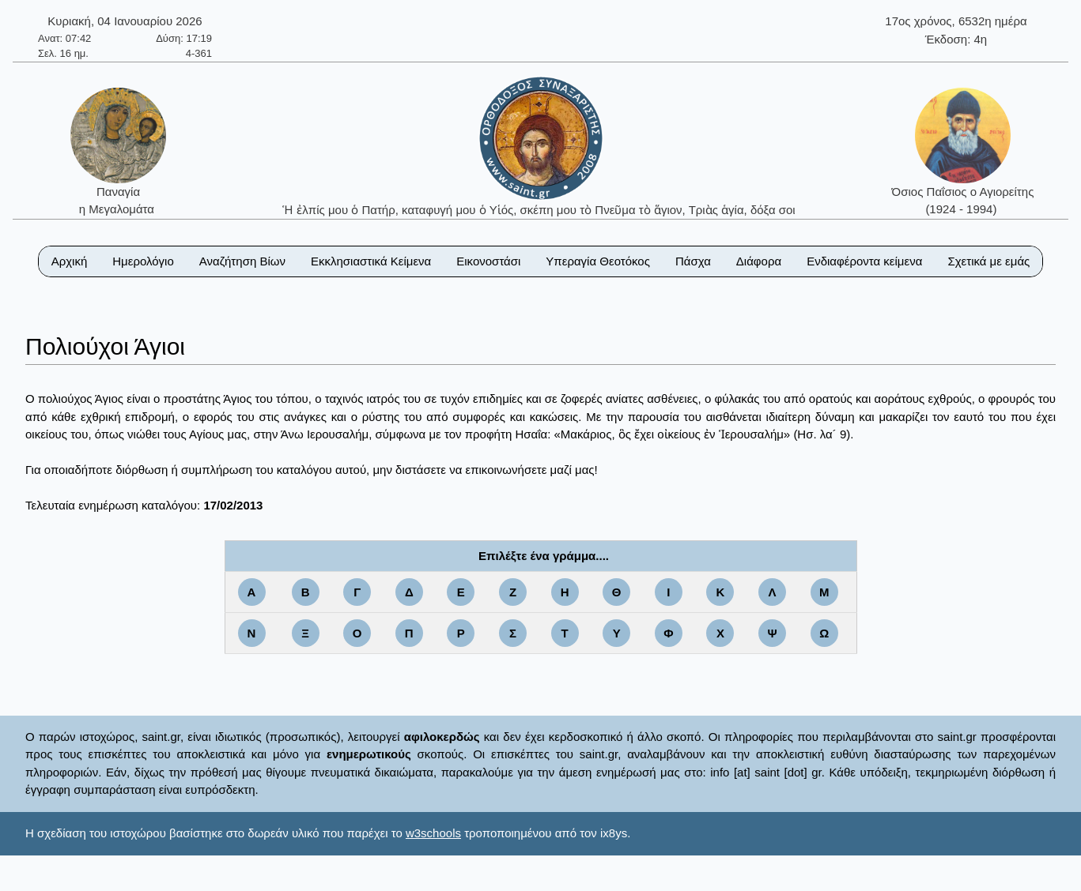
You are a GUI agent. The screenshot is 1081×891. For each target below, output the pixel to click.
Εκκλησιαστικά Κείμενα (371, 261)
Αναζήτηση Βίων (242, 261)
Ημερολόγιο (143, 261)
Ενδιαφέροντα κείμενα (864, 261)
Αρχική (69, 261)
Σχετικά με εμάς (988, 261)
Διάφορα (758, 261)
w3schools (433, 833)
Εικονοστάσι (488, 261)
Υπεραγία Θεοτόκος (598, 261)
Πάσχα (693, 261)
